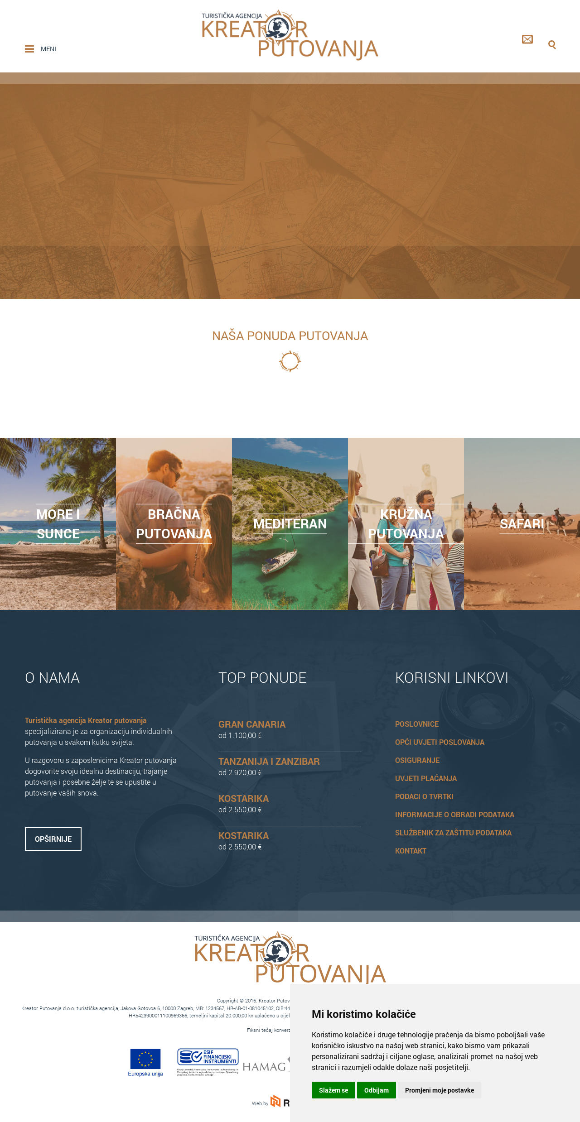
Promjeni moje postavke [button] (439, 1090)
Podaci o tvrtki (424, 796)
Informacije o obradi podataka (454, 814)
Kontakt (410, 850)
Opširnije (53, 839)
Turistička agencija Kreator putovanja (86, 720)
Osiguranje (417, 760)
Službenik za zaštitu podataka (453, 832)
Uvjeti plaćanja (426, 778)
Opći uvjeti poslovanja (439, 742)
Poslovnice (417, 724)
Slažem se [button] (333, 1090)
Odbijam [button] (376, 1090)
